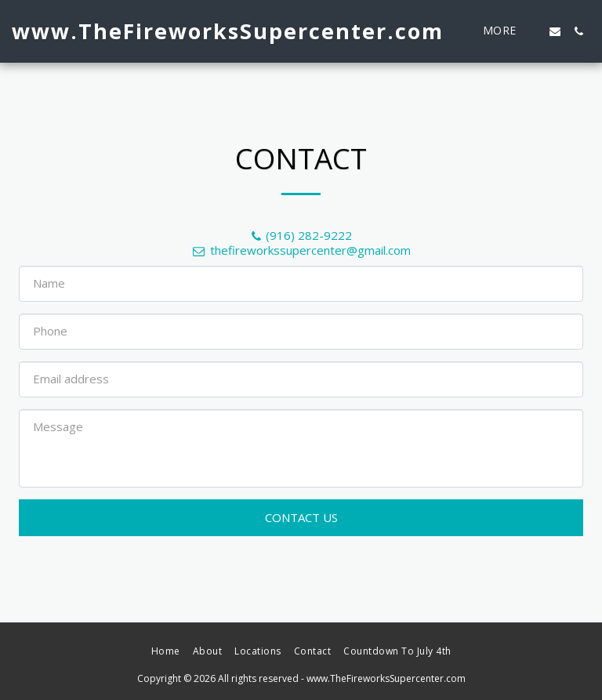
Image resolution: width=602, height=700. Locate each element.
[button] (555, 31)
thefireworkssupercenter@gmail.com (301, 250)
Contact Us (301, 517)
